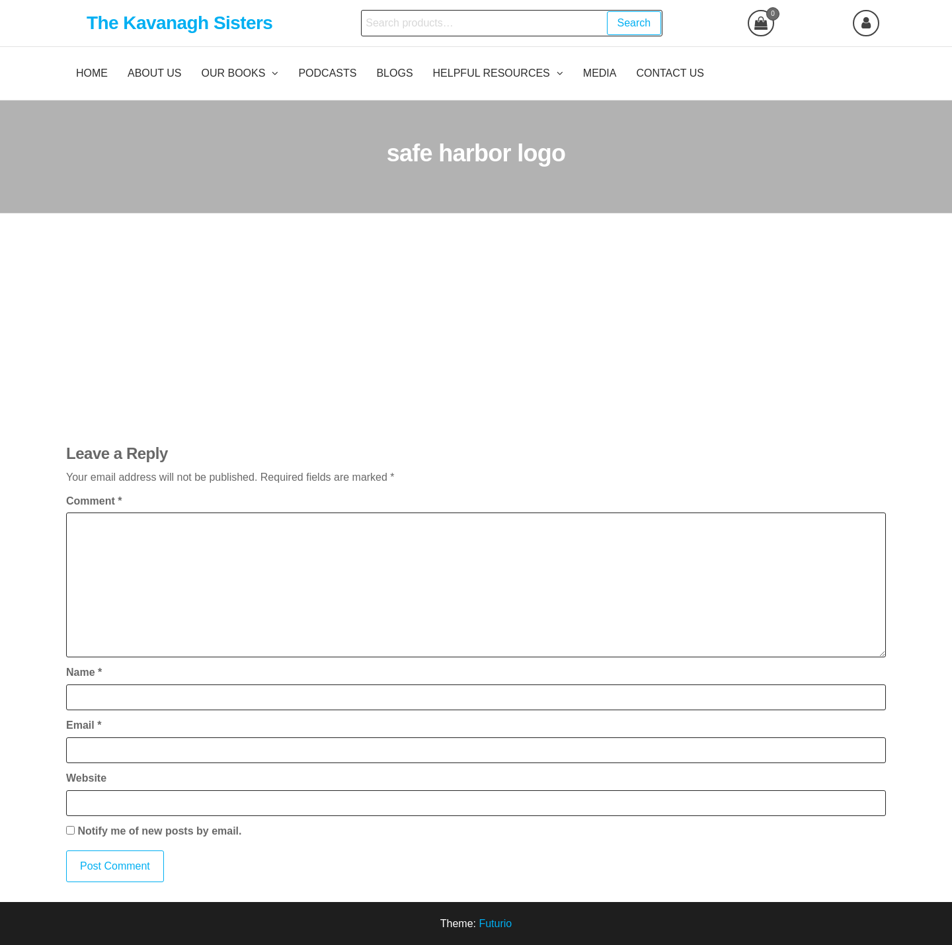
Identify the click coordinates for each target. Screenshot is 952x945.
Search (634, 22)
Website (86, 778)
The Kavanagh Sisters (179, 23)
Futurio (495, 923)
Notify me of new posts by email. (159, 831)
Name (84, 672)
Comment (94, 501)
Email (83, 725)
